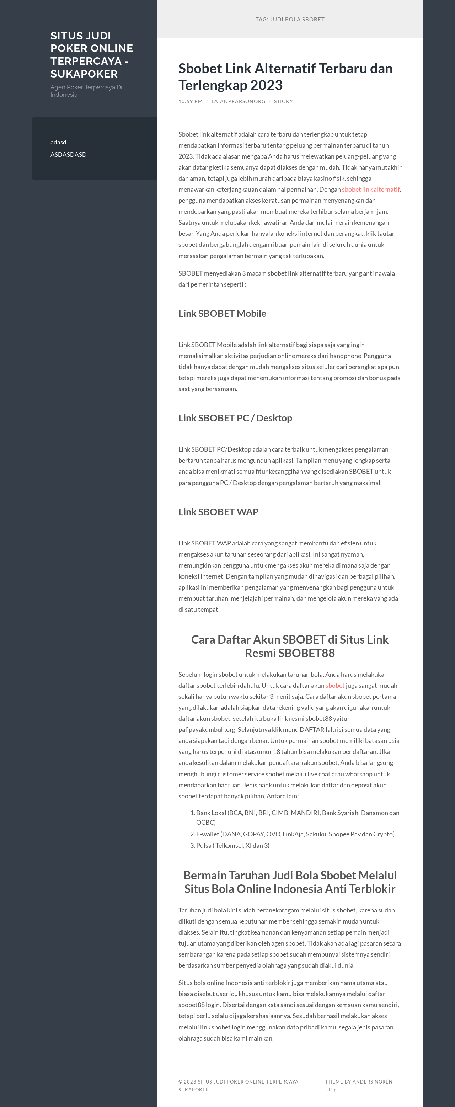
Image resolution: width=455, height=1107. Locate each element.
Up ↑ (330, 1089)
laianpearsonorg (239, 101)
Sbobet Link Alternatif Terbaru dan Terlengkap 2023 (285, 76)
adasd (58, 142)
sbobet (336, 685)
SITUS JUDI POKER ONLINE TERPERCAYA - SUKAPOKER (91, 55)
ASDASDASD (68, 154)
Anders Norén (373, 1082)
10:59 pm (190, 101)
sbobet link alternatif (371, 189)
